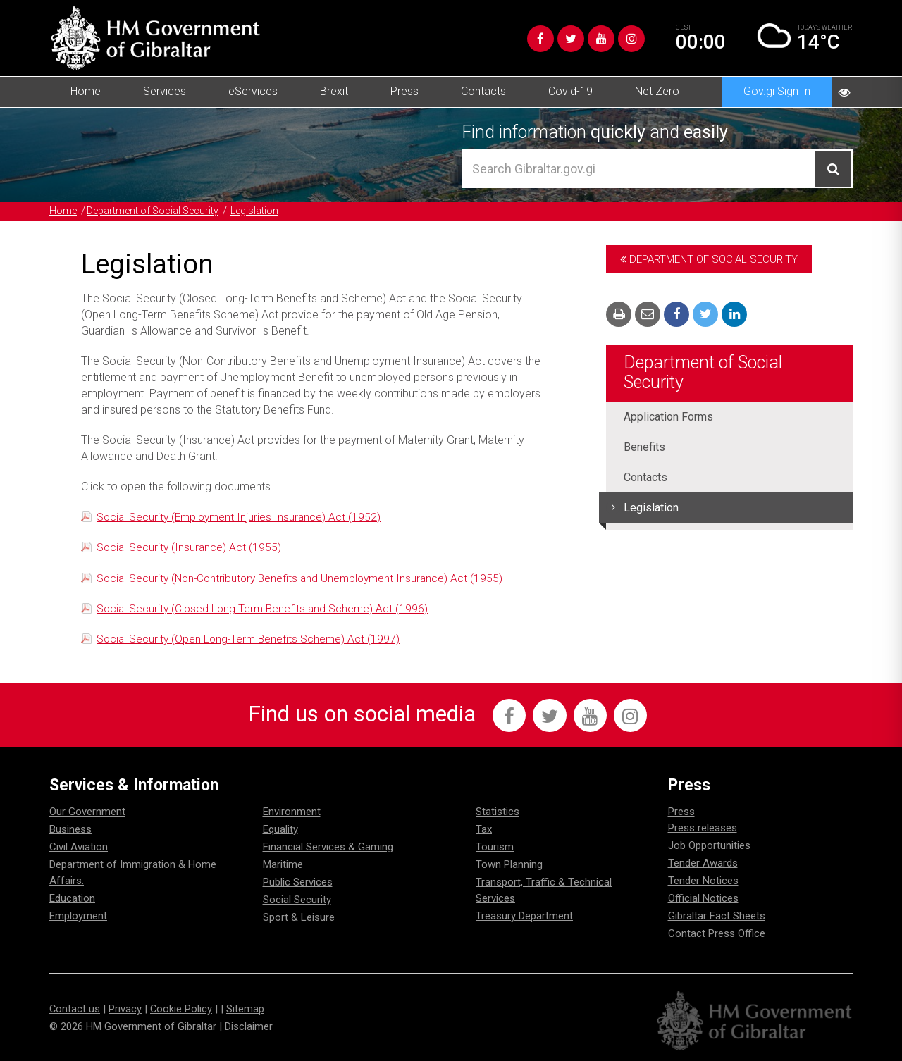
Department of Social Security (160, 210)
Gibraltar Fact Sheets (716, 916)
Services (164, 91)
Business (70, 830)
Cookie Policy (182, 1009)
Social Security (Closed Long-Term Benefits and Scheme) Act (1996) (266, 607)
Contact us (75, 1009)
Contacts (483, 91)
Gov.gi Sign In (776, 91)
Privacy (125, 1009)
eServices (253, 91)
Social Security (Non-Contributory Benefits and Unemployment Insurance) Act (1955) (305, 577)
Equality (280, 830)
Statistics (497, 812)
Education (72, 899)
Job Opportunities (709, 846)
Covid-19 (570, 91)
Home (85, 91)
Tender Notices (703, 881)
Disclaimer (249, 1027)
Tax (484, 830)
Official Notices (703, 899)
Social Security (297, 900)
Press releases (702, 828)
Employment (78, 916)
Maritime (283, 865)
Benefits (644, 447)
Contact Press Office (716, 934)
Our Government (87, 812)
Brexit (334, 91)
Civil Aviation (78, 847)
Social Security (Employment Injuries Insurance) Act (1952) (242, 516)
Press (404, 91)
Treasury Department (524, 916)
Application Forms (668, 416)
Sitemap (247, 1009)
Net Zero (657, 91)
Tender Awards (703, 863)
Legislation (270, 210)
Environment (292, 812)
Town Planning (509, 865)
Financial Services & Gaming (328, 847)
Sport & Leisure (299, 918)
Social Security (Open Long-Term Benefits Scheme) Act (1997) (251, 638)
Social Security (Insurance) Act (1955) (190, 547)
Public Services (298, 882)
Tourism (495, 847)
